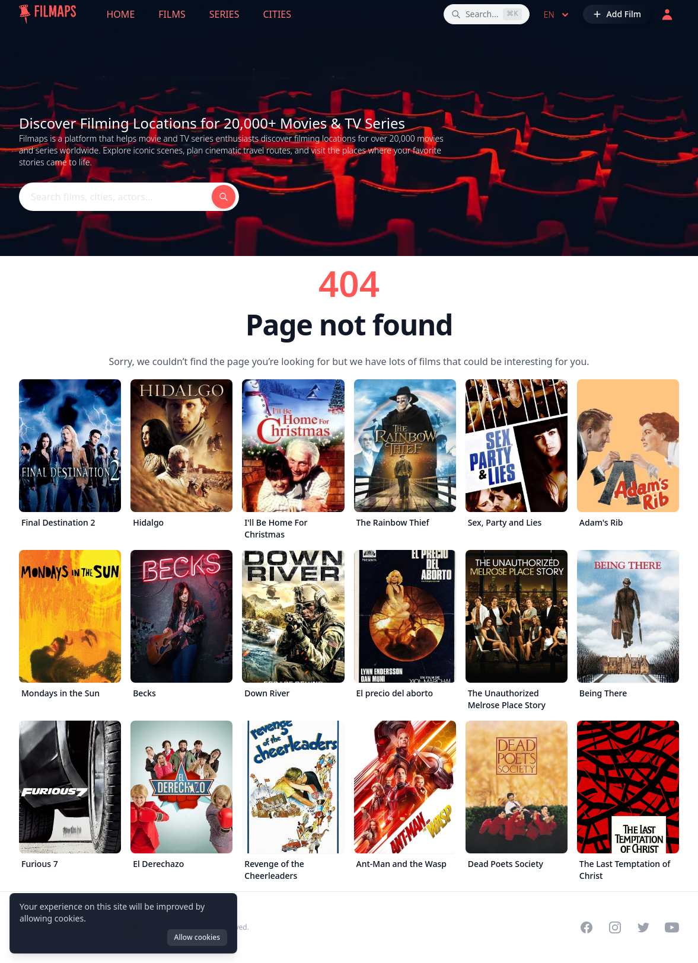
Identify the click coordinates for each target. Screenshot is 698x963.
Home (121, 14)
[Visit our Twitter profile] (643, 927)
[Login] (667, 14)
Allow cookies (197, 937)
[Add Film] (617, 14)
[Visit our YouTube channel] (672, 927)
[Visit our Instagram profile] (615, 927)
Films (171, 14)
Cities (277, 14)
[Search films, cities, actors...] (487, 14)
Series (224, 14)
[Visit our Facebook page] (586, 927)
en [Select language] (557, 15)
